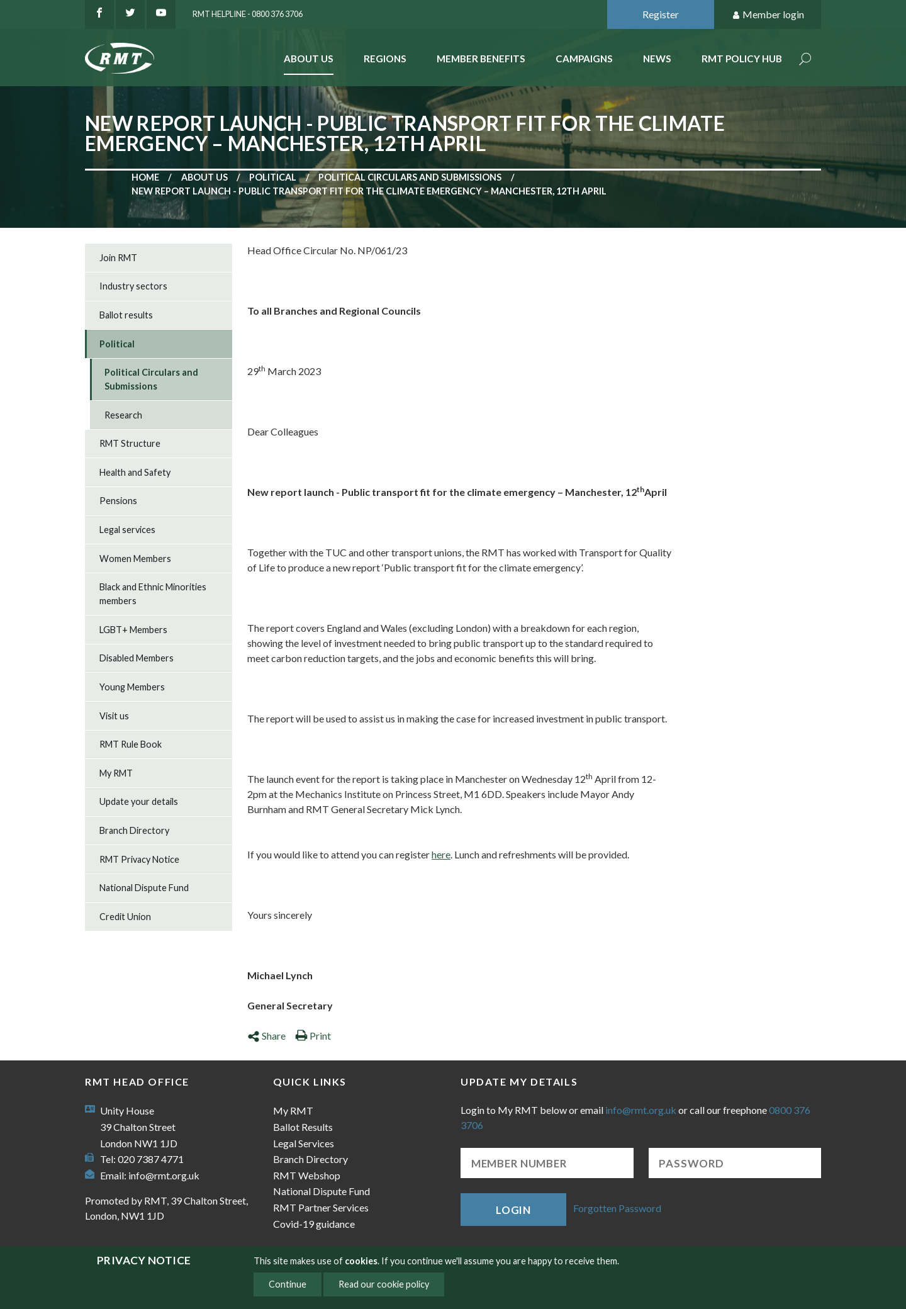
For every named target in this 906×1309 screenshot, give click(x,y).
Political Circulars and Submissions (409, 177)
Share (266, 1036)
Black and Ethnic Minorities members (152, 593)
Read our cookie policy (383, 1284)
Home (145, 177)
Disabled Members (136, 658)
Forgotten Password (617, 1208)
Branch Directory (134, 830)
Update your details (138, 801)
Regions (385, 58)
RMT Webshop (306, 1175)
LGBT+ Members (133, 629)
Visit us (114, 716)
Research (123, 415)
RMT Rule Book (130, 744)
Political (272, 177)
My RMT (116, 773)
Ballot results (126, 315)
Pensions (118, 500)
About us (204, 177)
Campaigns (584, 58)
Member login (768, 14)
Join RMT (118, 257)
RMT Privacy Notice (139, 859)
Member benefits (481, 58)
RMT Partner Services (321, 1207)
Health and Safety (135, 472)
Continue (287, 1284)
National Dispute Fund (144, 887)
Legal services (127, 529)
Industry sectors (133, 286)
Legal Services (303, 1143)
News (657, 58)
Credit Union (125, 916)
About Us (308, 58)
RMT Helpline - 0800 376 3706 (248, 14)
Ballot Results (303, 1127)
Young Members (132, 687)
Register (660, 14)
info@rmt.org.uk (163, 1175)
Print (313, 1036)
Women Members (135, 558)
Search (805, 60)
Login (513, 1209)
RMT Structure (129, 443)
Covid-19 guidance (314, 1224)
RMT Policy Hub (742, 58)
